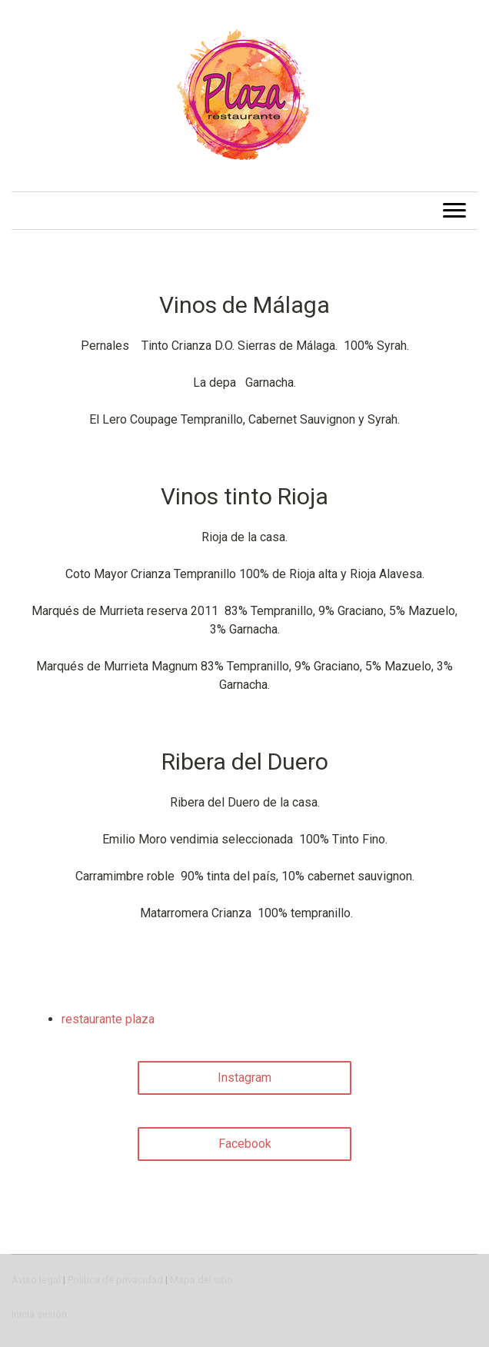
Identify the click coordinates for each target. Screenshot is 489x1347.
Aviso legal (36, 1279)
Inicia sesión (39, 1314)
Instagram (244, 1077)
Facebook (244, 1143)
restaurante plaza (108, 1019)
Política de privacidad (115, 1279)
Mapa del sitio (201, 1279)
